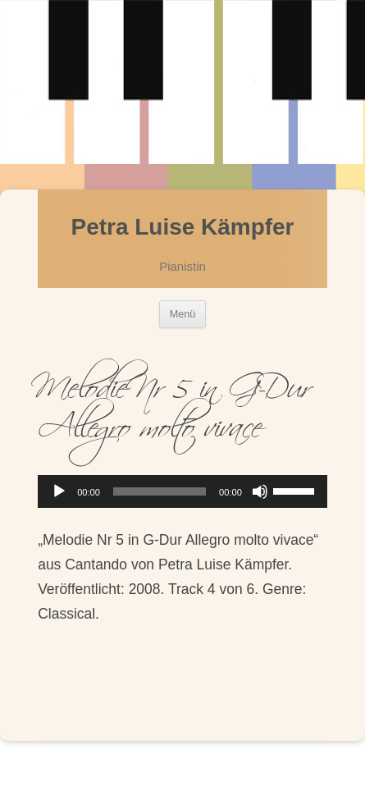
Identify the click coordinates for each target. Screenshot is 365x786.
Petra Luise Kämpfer (182, 227)
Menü (183, 314)
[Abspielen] (59, 491)
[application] (182, 491)
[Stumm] (260, 491)
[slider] (159, 491)
